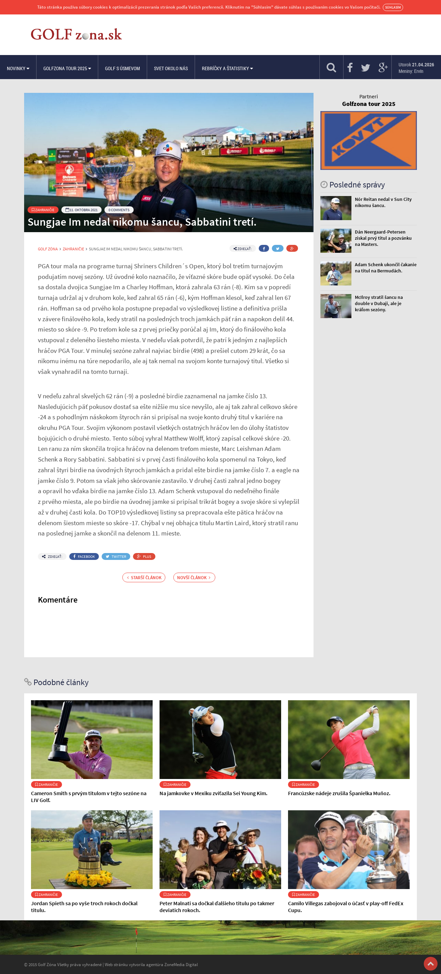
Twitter (116, 556)
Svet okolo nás (171, 68)
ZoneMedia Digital (181, 964)
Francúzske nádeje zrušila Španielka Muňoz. (339, 793)
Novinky (18, 68)
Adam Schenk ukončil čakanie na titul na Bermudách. (386, 267)
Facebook (84, 556)
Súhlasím (393, 7)
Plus (144, 556)
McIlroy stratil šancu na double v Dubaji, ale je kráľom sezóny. (379, 303)
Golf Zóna (48, 249)
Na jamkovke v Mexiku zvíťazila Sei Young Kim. (213, 793)
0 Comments (119, 209)
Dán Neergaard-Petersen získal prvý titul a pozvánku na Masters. (383, 238)
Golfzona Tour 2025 (67, 68)
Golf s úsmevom (122, 68)
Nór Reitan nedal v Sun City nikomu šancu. (383, 202)
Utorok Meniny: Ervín (416, 67)
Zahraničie (43, 209)
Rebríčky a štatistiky (227, 68)
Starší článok (144, 577)
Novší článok (194, 577)
